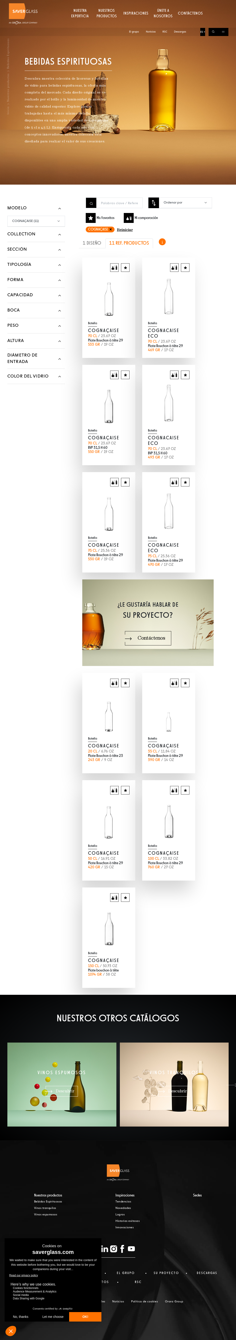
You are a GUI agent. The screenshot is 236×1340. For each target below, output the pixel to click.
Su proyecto (166, 1273)
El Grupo (126, 1273)
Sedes (197, 1195)
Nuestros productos (107, 22)
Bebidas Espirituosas (48, 1201)
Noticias (151, 4)
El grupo (134, 4)
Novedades (123, 1208)
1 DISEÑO (92, 243)
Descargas (180, 4)
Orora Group (174, 1301)
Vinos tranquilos (45, 1208)
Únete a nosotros (163, 22)
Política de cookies (144, 1301)
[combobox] (185, 203)
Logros (120, 1214)
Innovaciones (124, 1227)
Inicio (8, 110)
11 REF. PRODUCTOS (129, 243)
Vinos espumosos (45, 1214)
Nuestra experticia (79, 22)
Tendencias (123, 1201)
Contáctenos (190, 22)
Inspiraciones (136, 22)
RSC (165, 4)
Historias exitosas (127, 1221)
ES (202, 4)
